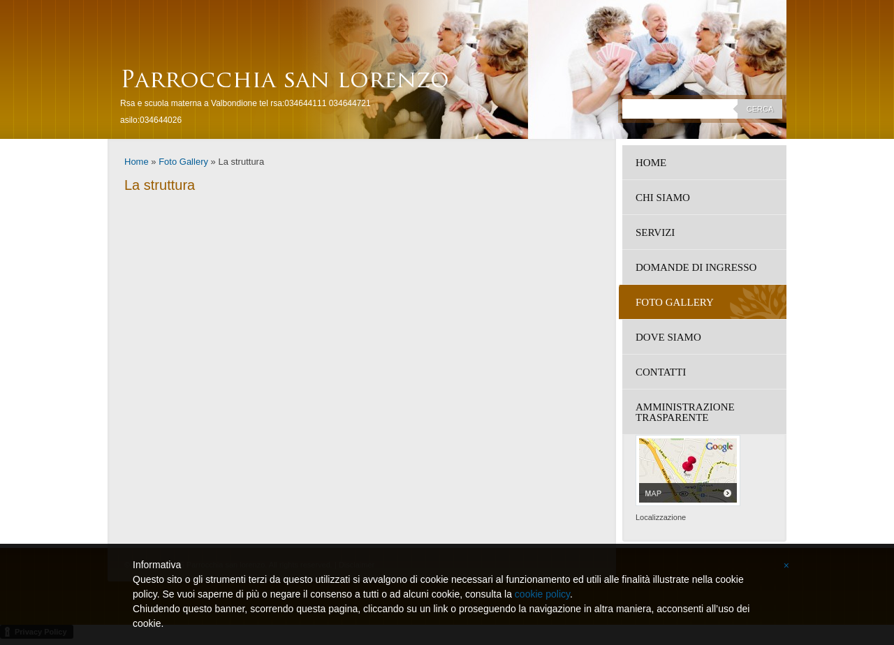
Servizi (655, 232)
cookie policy (542, 594)
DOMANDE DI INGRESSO (696, 267)
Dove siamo (668, 337)
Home (136, 161)
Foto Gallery (183, 161)
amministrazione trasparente (685, 412)
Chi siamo (663, 197)
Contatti (661, 372)
